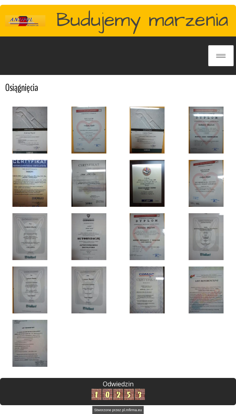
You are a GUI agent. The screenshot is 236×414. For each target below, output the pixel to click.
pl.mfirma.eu (132, 410)
